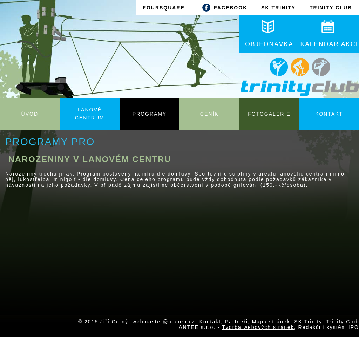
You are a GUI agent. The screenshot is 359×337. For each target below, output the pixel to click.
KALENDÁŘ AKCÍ (329, 34)
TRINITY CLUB (331, 8)
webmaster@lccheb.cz (164, 321)
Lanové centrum (89, 114)
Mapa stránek (271, 321)
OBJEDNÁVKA (269, 34)
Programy (150, 114)
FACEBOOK (223, 8)
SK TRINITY (278, 8)
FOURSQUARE (164, 8)
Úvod (29, 114)
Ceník (209, 114)
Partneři (236, 321)
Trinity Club (342, 321)
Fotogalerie (269, 114)
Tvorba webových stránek (258, 327)
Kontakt (329, 114)
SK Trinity (308, 321)
